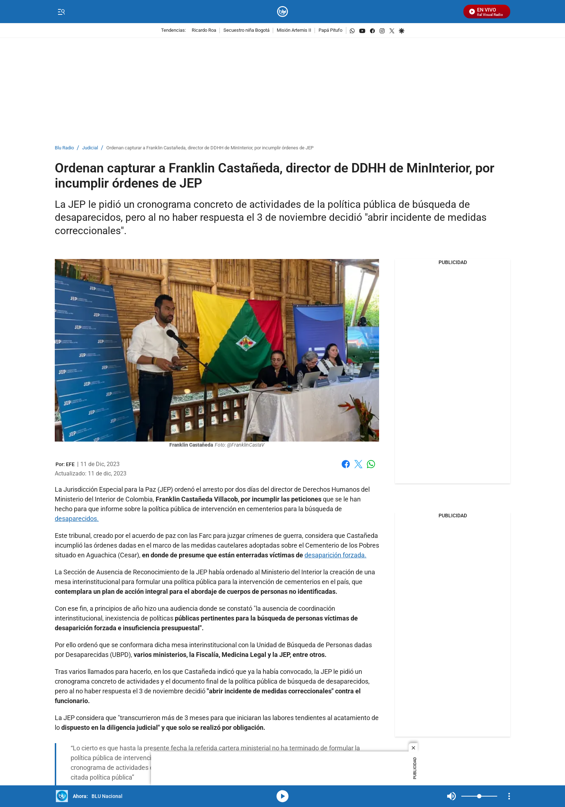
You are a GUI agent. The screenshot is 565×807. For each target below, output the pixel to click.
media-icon (282, 796)
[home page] (282, 11)
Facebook (345, 464)
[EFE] (70, 464)
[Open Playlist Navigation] (509, 796)
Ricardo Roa (204, 30)
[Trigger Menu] (61, 12)
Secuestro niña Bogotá (246, 30)
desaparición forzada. (335, 555)
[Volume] (479, 796)
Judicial (90, 148)
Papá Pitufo (330, 30)
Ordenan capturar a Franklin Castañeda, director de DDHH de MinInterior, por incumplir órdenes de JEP (209, 148)
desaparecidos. (77, 518)
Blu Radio (64, 148)
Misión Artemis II (294, 30)
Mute (451, 796)
